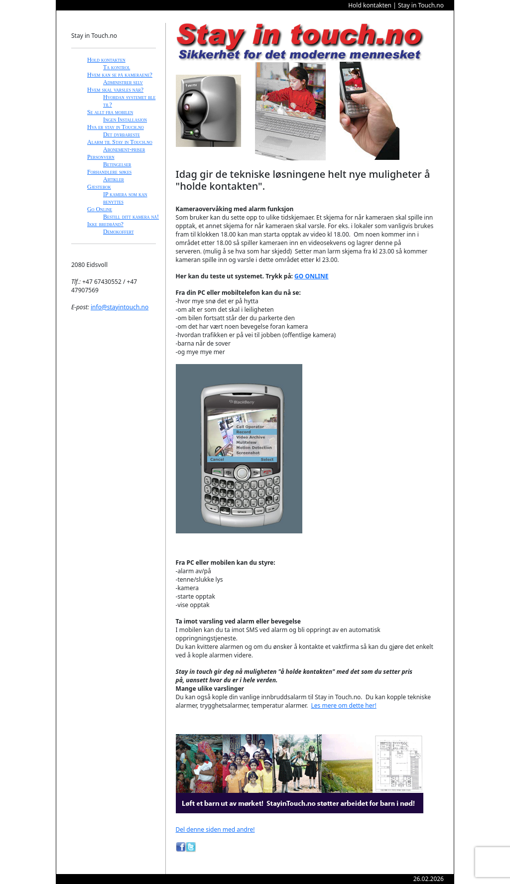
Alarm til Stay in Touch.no (119, 141)
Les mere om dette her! (344, 705)
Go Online (99, 209)
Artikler (113, 179)
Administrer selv (123, 82)
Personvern (101, 156)
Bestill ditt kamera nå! (131, 216)
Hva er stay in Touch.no (115, 127)
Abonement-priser (124, 149)
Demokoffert (118, 231)
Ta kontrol (116, 67)
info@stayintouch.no (119, 307)
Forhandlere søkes (109, 171)
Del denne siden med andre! (215, 829)
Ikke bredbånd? (105, 224)
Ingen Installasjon (125, 119)
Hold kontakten (106, 59)
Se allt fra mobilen (110, 112)
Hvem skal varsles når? (115, 89)
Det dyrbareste (121, 134)
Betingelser (117, 164)
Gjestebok (99, 186)
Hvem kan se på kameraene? (119, 74)
